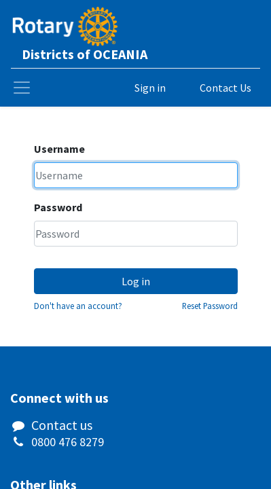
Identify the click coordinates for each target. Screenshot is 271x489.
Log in (136, 281)
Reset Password (210, 305)
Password (58, 207)
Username (59, 149)
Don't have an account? (78, 305)
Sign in (150, 87)
